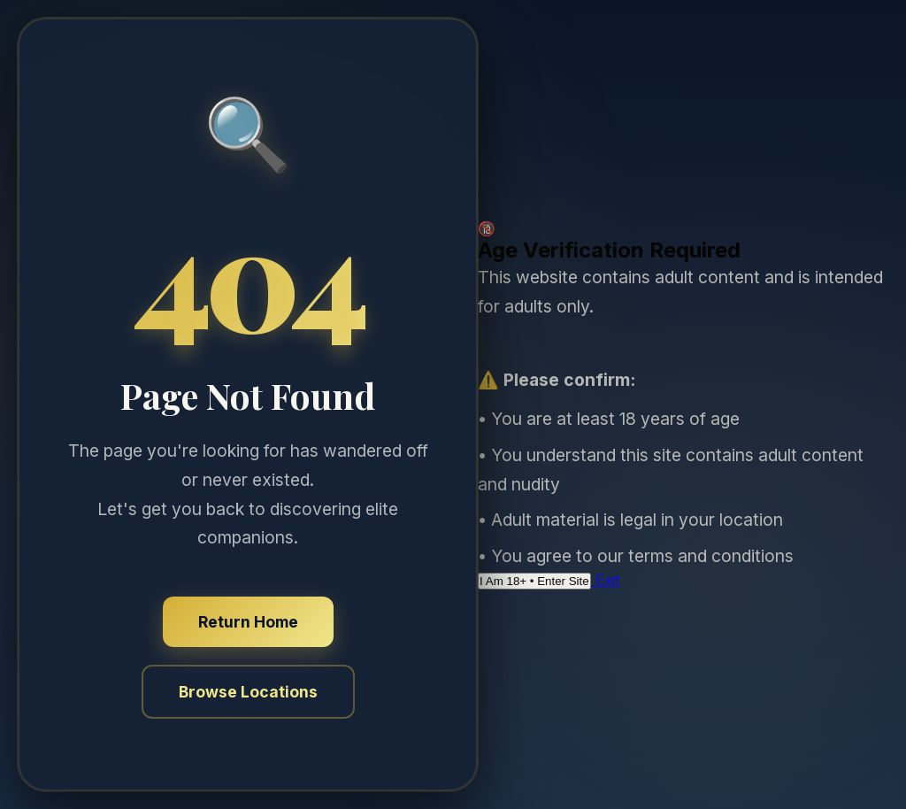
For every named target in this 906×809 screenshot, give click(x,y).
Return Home (248, 622)
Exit (605, 580)
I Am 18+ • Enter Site (534, 581)
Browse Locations (248, 691)
